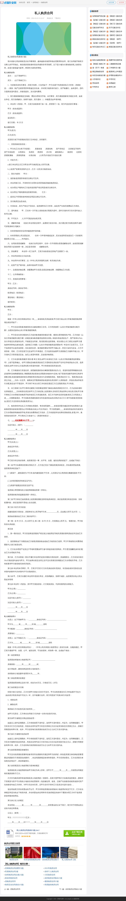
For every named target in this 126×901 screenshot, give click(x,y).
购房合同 (44, 2)
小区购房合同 (50, 875)
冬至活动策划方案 (99, 75)
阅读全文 (50, 18)
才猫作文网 (60, 899)
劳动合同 (95, 83)
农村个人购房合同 (52, 871)
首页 (28, 2)
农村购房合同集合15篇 (53, 878)
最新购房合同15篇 (52, 881)
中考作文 (95, 87)
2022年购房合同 (51, 868)
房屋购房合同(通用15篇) (14, 868)
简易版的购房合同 (52, 885)
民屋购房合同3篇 (11, 871)
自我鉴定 (112, 83)
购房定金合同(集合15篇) (14, 885)
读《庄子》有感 (98, 68)
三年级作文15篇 (115, 68)
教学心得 (112, 87)
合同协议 (36, 2)
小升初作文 (96, 79)
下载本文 (57, 18)
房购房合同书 (10, 881)
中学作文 (112, 79)
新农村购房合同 (11, 878)
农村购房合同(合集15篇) (14, 875)
